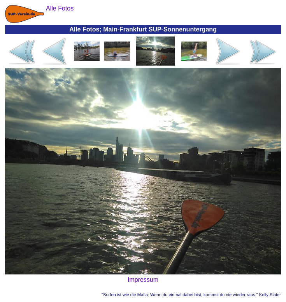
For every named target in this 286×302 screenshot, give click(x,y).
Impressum (143, 279)
